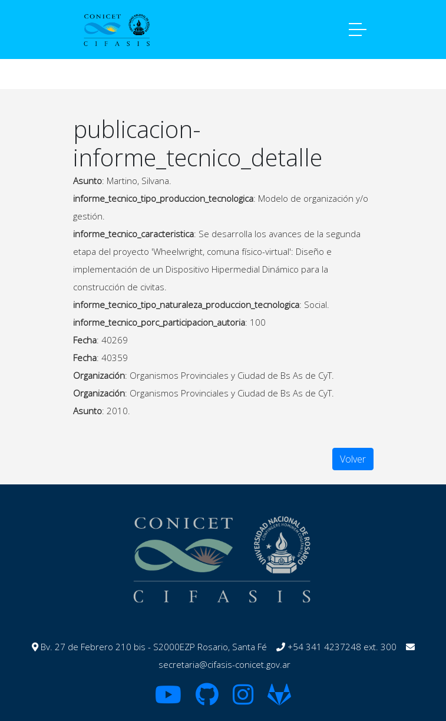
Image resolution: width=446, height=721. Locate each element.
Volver (353, 459)
